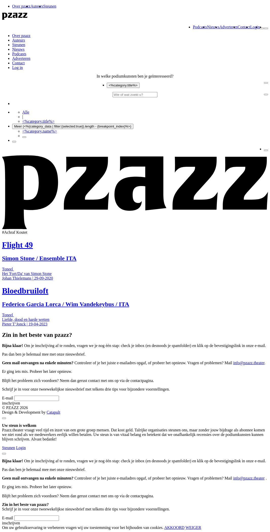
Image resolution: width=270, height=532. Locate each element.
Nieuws (213, 27)
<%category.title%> (123, 85)
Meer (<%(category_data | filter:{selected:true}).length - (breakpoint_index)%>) (72, 126)
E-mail (7, 398)
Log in (17, 67)
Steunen (49, 6)
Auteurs (36, 6)
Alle (25, 112)
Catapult (53, 412)
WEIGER (193, 527)
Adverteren (228, 27)
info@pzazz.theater (249, 363)
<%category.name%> (39, 131)
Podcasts (200, 27)
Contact (244, 27)
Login (255, 27)
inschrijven (11, 403)
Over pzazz (21, 6)
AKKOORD (174, 527)
